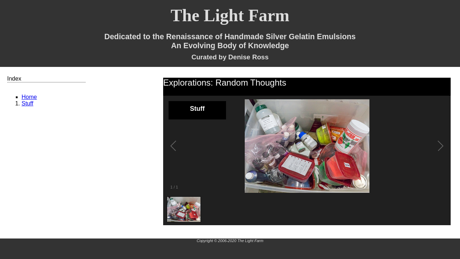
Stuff (27, 103)
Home (29, 97)
